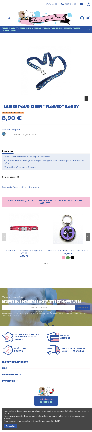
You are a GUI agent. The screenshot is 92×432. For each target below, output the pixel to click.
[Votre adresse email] (38, 307)
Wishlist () (51, 4)
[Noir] (72, 257)
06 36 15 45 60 (68, 4)
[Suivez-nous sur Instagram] (87, 4)
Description (8, 151)
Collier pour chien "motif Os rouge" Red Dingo (24, 251)
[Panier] (88, 18)
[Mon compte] (82, 18)
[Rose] (63, 257)
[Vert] (68, 257)
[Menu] (3, 17)
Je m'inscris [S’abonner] (82, 307)
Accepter (10, 426)
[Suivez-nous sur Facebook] (81, 4)
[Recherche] (9, 18)
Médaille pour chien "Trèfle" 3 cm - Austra (68, 250)
